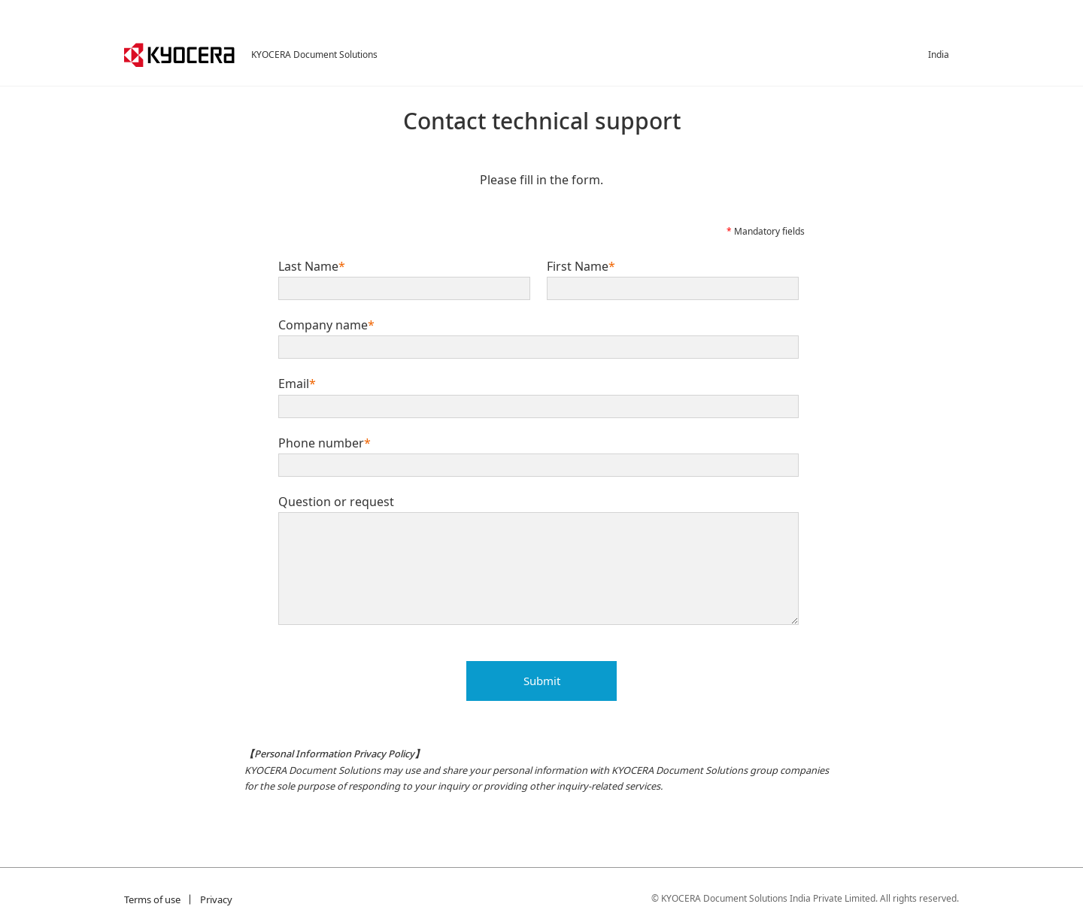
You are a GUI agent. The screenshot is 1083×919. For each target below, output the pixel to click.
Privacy (216, 899)
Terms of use (152, 899)
